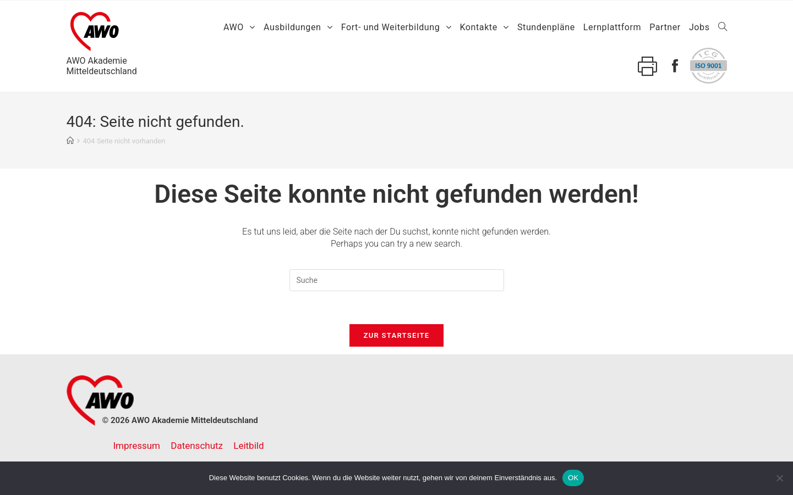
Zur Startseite (397, 335)
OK (573, 478)
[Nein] (779, 477)
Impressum (137, 445)
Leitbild (248, 445)
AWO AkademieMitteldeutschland (102, 41)
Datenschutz (197, 445)
